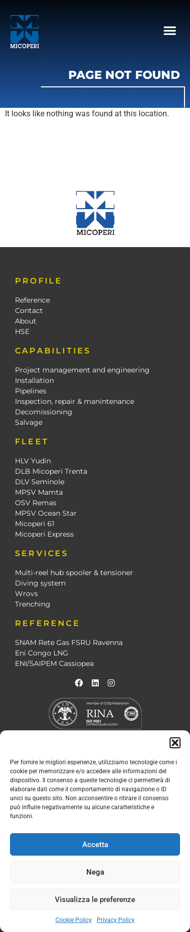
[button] (175, 743)
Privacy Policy (116, 920)
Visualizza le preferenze (95, 899)
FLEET (32, 441)
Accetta (95, 844)
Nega (95, 872)
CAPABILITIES (53, 350)
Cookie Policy (73, 920)
